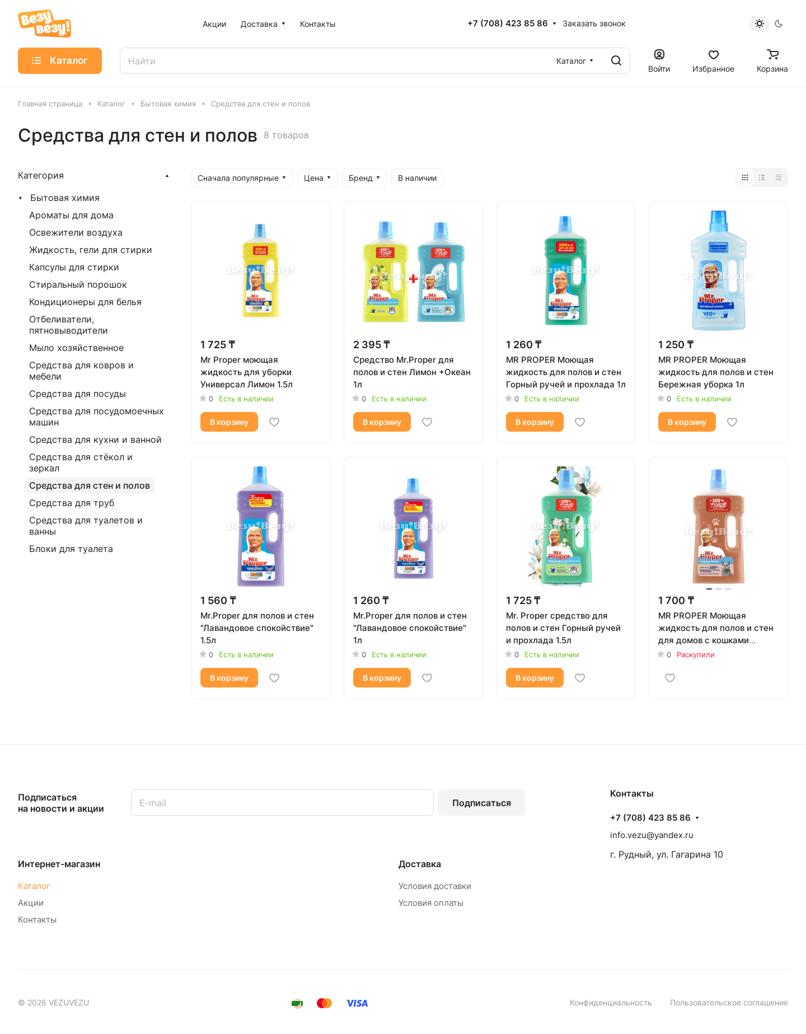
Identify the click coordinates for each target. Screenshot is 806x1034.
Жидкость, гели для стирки (90, 249)
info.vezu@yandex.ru (651, 835)
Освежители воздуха (76, 232)
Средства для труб (71, 502)
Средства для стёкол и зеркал (81, 462)
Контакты (37, 919)
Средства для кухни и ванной (95, 439)
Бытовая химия (65, 197)
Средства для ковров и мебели (81, 370)
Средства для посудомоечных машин (96, 416)
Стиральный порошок (78, 284)
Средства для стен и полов (89, 485)
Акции (31, 902)
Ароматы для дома (71, 215)
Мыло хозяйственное (76, 347)
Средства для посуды (77, 393)
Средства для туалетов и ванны (86, 525)
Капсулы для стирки (74, 267)
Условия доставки (435, 886)
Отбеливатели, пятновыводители (68, 325)
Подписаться (481, 802)
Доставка (420, 863)
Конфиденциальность (611, 1002)
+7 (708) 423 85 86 (507, 23)
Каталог (34, 886)
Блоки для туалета (71, 548)
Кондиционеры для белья (85, 301)
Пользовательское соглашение (729, 1002)
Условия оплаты (431, 902)
